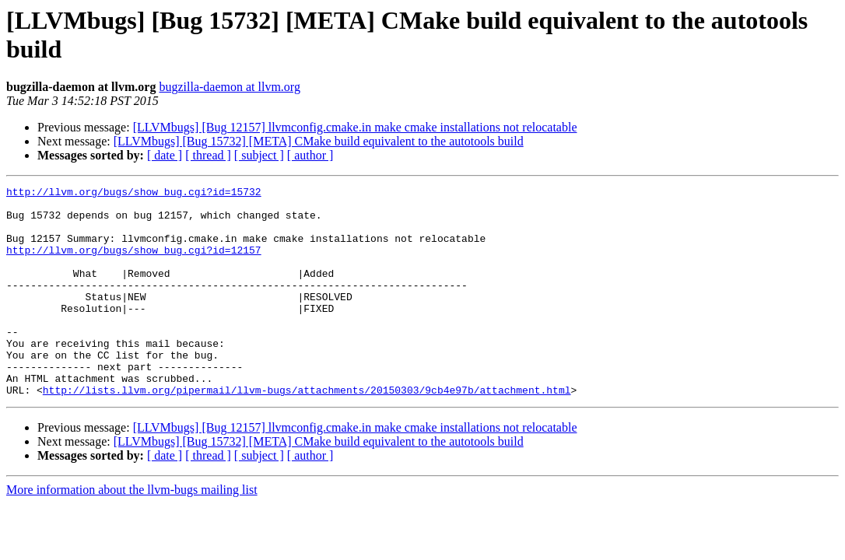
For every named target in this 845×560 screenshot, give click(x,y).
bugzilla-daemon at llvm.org (229, 86)
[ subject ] (259, 155)
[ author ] (310, 155)
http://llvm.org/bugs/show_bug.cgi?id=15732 (133, 194)
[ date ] (164, 155)
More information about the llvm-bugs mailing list (132, 531)
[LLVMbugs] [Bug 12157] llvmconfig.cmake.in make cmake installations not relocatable (355, 127)
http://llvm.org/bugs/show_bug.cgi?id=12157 (133, 264)
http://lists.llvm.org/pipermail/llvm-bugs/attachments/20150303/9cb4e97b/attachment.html (307, 432)
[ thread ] (208, 155)
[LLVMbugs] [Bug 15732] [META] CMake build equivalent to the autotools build (319, 141)
